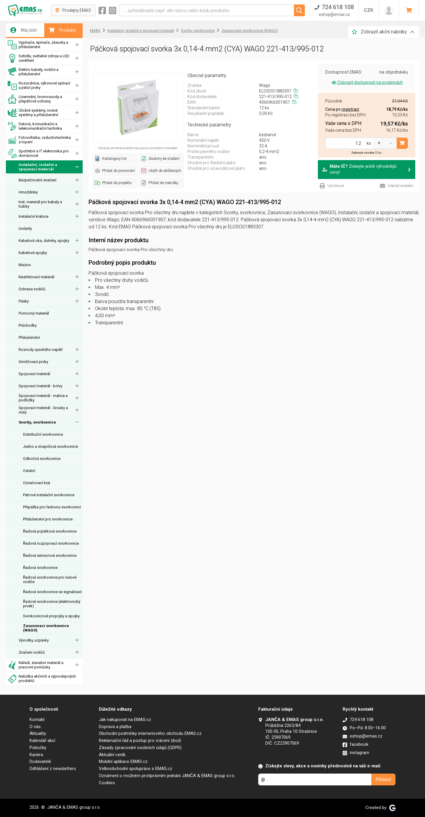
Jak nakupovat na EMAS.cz (125, 719)
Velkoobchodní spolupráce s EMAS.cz (135, 768)
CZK (368, 10)
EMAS (95, 30)
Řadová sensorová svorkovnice (49, 555)
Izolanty (25, 228)
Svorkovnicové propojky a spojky (51, 616)
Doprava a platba (115, 726)
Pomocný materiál (34, 313)
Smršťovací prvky (33, 361)
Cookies (107, 782)
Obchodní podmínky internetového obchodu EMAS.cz (150, 733)
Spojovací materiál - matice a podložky (43, 397)
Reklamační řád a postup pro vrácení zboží (140, 740)
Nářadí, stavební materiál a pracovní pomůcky (35, 665)
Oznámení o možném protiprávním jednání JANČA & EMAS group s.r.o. (167, 775)
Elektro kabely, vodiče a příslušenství (33, 72)
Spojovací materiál (34, 374)
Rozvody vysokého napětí (41, 349)
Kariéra (36, 754)
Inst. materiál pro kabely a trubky (40, 204)
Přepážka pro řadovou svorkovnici (52, 507)
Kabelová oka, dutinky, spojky (44, 240)
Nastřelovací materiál (36, 277)
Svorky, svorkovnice (37, 422)
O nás (35, 726)
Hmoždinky (28, 192)
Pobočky (38, 747)
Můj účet (23, 30)
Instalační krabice (33, 216)
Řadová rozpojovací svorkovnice (51, 543)
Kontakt (37, 719)
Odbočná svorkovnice (42, 458)
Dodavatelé (40, 761)
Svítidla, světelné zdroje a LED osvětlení (38, 58)
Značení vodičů (32, 652)
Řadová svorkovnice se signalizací (52, 592)
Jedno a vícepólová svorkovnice (50, 446)
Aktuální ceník (112, 754)
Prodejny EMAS (73, 10)
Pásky (24, 301)
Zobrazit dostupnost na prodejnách (367, 82)
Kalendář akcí (42, 740)
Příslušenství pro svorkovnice (48, 519)
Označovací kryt (36, 483)
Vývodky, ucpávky (34, 640)
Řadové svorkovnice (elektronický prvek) (51, 603)
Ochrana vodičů (32, 289)
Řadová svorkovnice (40, 567)
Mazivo (25, 265)
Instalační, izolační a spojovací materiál (32, 167)
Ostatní (29, 470)
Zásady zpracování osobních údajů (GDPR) (140, 747)
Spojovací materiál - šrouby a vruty (43, 410)
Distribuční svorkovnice (43, 434)
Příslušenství (29, 337)
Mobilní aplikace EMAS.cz (123, 761)
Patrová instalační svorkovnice (48, 495)
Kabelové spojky (33, 252)
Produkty (62, 30)
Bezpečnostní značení (37, 180)
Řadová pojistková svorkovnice (49, 531)
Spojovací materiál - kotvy (40, 386)
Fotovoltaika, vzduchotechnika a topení (39, 139)
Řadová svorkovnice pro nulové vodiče (49, 579)
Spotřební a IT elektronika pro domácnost (38, 153)
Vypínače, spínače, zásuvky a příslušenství (38, 44)
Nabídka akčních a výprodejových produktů (42, 678)
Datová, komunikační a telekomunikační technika (35, 126)
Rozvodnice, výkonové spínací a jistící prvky (39, 85)
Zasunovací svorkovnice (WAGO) (46, 628)
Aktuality (38, 733)
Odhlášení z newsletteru (53, 768)
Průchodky (28, 325)
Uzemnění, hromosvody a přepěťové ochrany (35, 99)
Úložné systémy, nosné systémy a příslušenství (33, 112)
